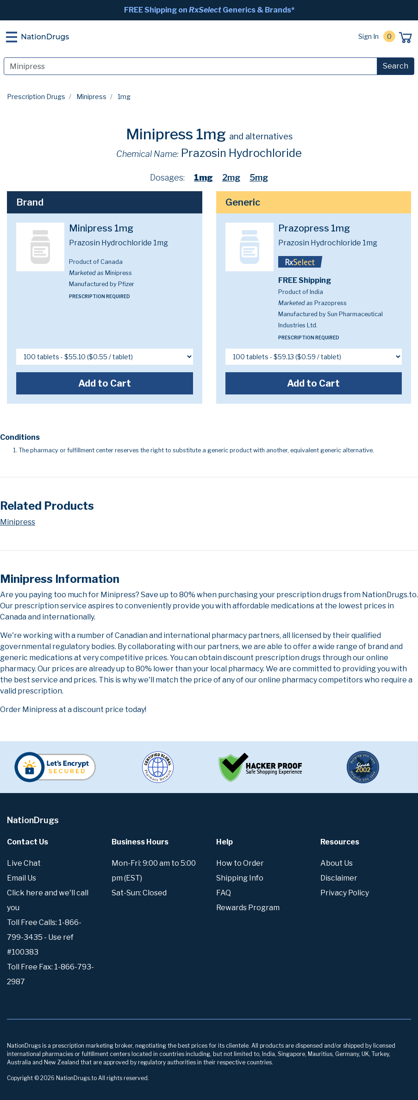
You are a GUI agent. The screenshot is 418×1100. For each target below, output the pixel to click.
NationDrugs (45, 36)
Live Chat (24, 863)
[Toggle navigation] (11, 37)
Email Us (21, 878)
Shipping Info (239, 878)
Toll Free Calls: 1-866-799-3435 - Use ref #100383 (44, 937)
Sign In (368, 36)
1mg (203, 177)
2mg (231, 177)
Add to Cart (104, 383)
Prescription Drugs (36, 96)
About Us (336, 863)
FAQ (223, 892)
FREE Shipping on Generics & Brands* (209, 10)
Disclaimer (338, 878)
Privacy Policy (344, 892)
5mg (259, 177)
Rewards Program (248, 907)
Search (395, 66)
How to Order (240, 863)
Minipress (91, 96)
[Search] (190, 66)
